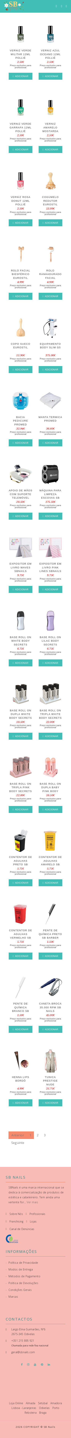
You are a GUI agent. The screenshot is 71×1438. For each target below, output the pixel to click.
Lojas (33, 1221)
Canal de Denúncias (21, 1229)
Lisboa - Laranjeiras (24, 1408)
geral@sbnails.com (23, 1352)
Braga (42, 1412)
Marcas (12, 1296)
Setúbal (43, 1403)
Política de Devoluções (22, 1283)
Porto (55, 1408)
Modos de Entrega (19, 1269)
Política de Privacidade (22, 1262)
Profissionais (37, 1214)
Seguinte (17, 1143)
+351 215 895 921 (22, 1340)
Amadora (56, 1403)
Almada (31, 1403)
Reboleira (31, 1412)
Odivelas (45, 1408)
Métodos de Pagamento (23, 1276)
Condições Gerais (19, 1290)
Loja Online (16, 1403)
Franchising (16, 1221)
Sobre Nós (16, 1214)
